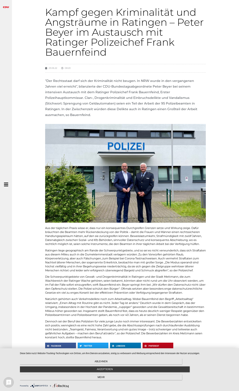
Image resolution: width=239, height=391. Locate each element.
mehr (203, 379)
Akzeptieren (128, 379)
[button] (60, 346)
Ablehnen (52, 379)
